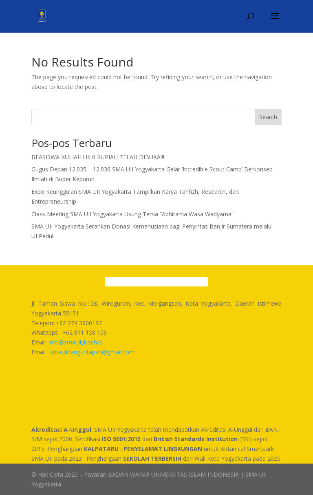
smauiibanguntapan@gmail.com (92, 352)
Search (268, 117)
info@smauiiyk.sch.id (75, 342)
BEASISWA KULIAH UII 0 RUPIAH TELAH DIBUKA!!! (97, 157)
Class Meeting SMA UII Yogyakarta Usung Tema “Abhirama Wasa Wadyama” (132, 214)
